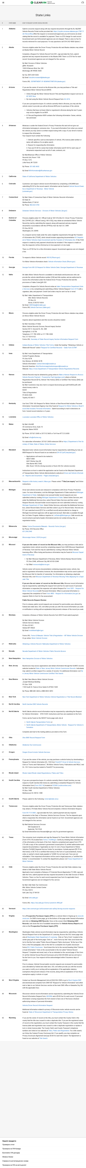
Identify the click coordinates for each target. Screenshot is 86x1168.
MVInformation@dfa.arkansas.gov (40, 171)
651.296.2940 (27, 531)
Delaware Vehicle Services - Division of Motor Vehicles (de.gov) (44, 211)
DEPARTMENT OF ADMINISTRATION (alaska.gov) (48, 81)
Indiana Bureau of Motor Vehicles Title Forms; (38, 345)
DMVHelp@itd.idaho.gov (37, 305)
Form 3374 (74, 289)
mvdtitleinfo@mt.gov (36, 630)
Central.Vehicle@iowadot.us (46, 364)
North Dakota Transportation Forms (38, 722)
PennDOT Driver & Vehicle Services (67, 762)
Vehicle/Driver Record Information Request (37, 1005)
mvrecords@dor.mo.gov (41, 564)
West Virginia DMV (74, 980)
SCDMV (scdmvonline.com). (62, 785)
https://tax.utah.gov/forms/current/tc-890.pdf (46, 903)
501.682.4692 (34, 166)
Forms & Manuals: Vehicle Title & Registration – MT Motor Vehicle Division (57, 635)
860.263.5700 (34, 205)
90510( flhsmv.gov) (53, 257)
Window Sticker (7, 1157)
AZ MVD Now (31, 96)
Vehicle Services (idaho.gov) (40, 307)
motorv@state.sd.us (51, 799)
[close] (3, 2)
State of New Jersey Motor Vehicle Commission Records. (56, 668)
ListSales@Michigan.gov (62, 515)
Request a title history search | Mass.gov (36, 481)
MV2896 (49, 996)
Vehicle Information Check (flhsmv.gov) (61, 262)
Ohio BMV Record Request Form (33, 738)
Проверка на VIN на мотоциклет (14, 1165)
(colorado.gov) (27, 191)
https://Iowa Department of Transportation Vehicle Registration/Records (54, 369)
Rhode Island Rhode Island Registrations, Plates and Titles (42, 773)
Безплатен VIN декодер (11, 1153)
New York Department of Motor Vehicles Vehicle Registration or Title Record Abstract (52, 697)
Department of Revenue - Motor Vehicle (40, 189)
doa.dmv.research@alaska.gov (39, 77)
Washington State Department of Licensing (42, 937)
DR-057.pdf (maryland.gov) (66, 452)
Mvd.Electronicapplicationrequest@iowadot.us (52, 366)
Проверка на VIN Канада (11, 1149)
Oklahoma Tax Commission (31, 745)
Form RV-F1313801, (29, 813)
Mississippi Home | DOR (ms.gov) (34, 537)
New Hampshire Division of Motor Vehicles (37, 658)
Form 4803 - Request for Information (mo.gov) (63, 593)
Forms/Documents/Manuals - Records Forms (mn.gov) (47, 526)
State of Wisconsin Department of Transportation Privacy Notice (51, 1012)
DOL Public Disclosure (35, 947)
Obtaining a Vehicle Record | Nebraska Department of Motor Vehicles (46, 644)
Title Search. (43, 1038)
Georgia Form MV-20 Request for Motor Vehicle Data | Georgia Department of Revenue (52, 267)
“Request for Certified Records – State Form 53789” (59, 348)
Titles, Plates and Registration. (59, 1031)
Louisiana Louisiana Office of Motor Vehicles (38, 417)
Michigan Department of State (52, 497)
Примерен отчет (8, 1145)
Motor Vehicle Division (39, 638)
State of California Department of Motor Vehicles (39, 176)
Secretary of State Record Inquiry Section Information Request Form (54, 339)
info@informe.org (35, 437)
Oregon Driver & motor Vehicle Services (36, 752)
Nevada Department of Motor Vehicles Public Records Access (44, 651)
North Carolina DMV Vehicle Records (35, 704)
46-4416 (67, 99)
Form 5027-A (39, 785)
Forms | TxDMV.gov (49, 840)
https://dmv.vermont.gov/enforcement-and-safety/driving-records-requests (48, 909)
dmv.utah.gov (33, 898)
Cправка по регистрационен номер (15, 1161)
